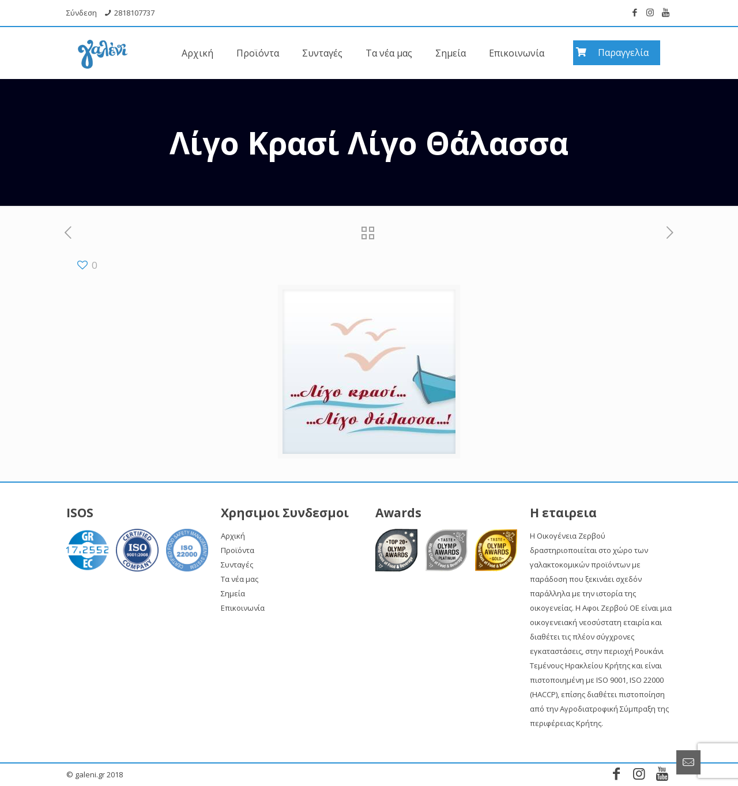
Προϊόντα (237, 550)
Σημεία (233, 593)
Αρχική (233, 536)
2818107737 (134, 12)
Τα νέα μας (239, 579)
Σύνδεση (81, 12)
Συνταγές (237, 564)
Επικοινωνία (243, 608)
